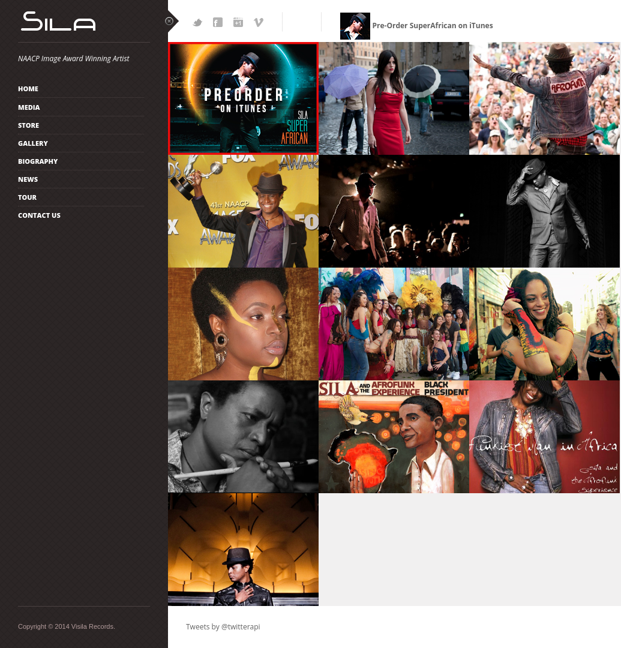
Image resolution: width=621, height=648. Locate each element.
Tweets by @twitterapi (223, 627)
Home (28, 88)
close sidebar (171, 21)
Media (29, 107)
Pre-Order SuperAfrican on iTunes (416, 25)
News (28, 179)
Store (28, 125)
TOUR (27, 197)
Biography (38, 161)
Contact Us (39, 215)
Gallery (33, 143)
